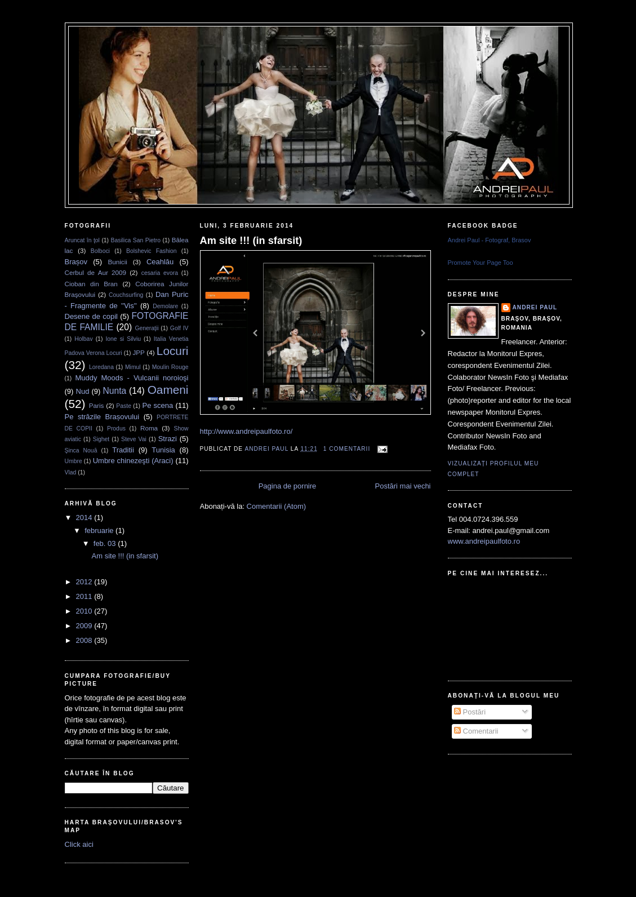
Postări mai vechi (403, 486)
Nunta (115, 391)
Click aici (79, 844)
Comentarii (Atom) (276, 506)
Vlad (71, 472)
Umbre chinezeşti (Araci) (133, 460)
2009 (85, 625)
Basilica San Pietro (136, 240)
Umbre (73, 461)
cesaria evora (159, 273)
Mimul (133, 367)
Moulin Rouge (170, 367)
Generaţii (146, 328)
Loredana (101, 367)
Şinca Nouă (81, 450)
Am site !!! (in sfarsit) (125, 556)
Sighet (101, 439)
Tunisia (163, 450)
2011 (85, 596)
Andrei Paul (267, 449)
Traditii (123, 450)
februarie (99, 530)
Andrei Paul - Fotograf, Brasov (489, 240)
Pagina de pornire (288, 486)
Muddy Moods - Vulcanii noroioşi (132, 378)
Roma (149, 428)
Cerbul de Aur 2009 (96, 272)
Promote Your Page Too (480, 262)
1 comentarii (346, 449)
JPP (138, 352)
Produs (116, 428)
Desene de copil (91, 316)
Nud (83, 391)
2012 (85, 582)
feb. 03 (106, 543)
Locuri (173, 350)
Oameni (168, 389)
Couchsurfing (126, 295)
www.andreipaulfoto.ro (484, 541)
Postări (470, 712)
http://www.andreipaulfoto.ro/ (246, 431)
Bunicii (117, 261)
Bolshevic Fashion (151, 251)
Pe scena (158, 405)
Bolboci (100, 251)
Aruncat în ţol (82, 240)
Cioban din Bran (91, 283)
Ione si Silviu (123, 339)
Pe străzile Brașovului (102, 416)
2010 (85, 611)
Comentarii (476, 731)
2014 (85, 517)
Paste (123, 406)
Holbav (83, 339)
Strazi (167, 438)
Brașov (76, 261)
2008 (85, 640)
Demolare (165, 306)
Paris (96, 405)
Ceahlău (160, 261)
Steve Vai (133, 439)
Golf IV (179, 328)
